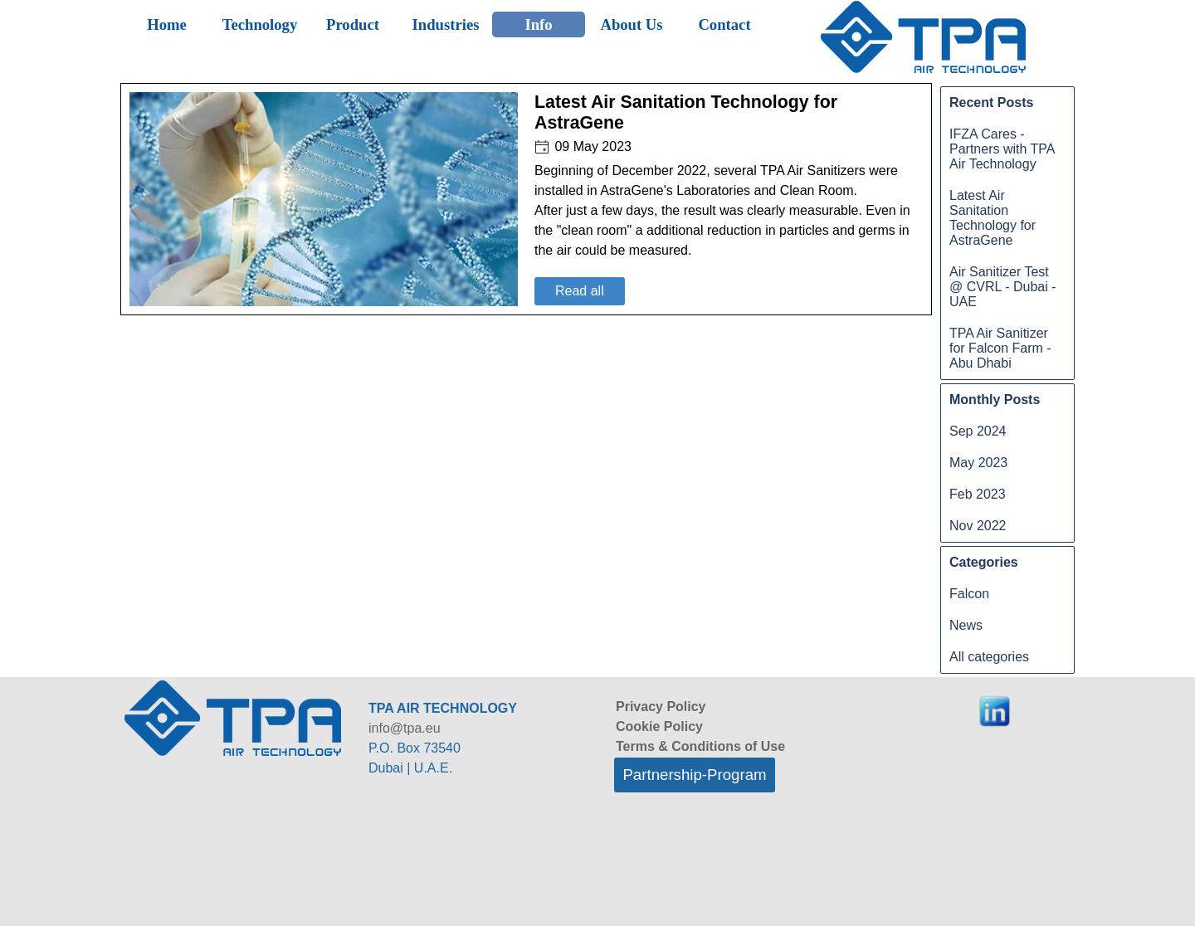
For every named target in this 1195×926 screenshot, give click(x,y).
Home (167, 24)
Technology (260, 24)
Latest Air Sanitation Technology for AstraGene (992, 217)
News (966, 625)
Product (352, 24)
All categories (989, 657)
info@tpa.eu (404, 728)
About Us (631, 24)
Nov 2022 (978, 526)
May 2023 (978, 463)
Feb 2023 (977, 494)
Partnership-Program (694, 774)
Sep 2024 (978, 431)
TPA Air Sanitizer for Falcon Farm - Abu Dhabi (1000, 348)
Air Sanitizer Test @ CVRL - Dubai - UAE (1002, 287)
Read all (579, 291)
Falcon (969, 594)
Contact (724, 24)
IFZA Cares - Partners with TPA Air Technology (1002, 149)
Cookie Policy (659, 726)
